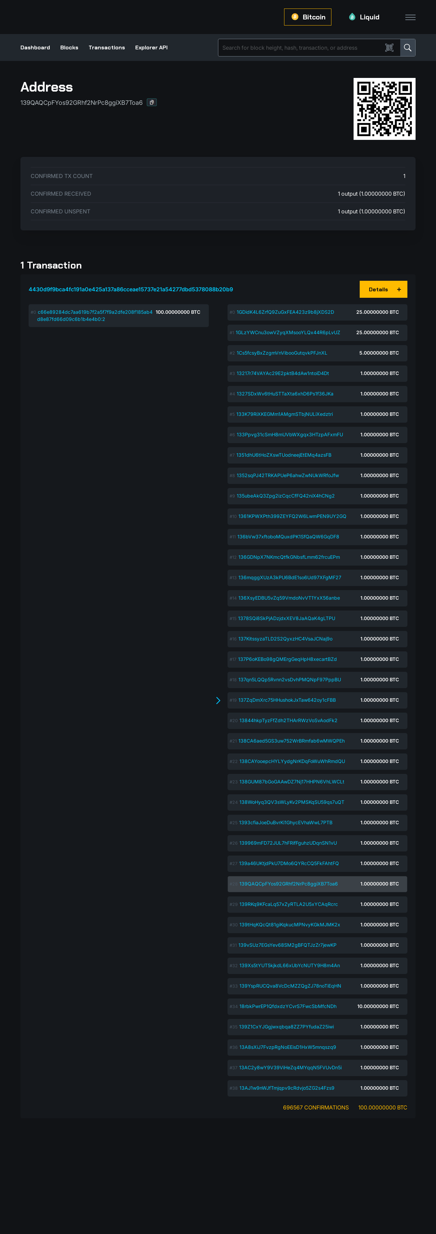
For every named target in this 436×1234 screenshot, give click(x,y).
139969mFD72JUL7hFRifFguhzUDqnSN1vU (288, 843)
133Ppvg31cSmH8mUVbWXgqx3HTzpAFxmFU (290, 434)
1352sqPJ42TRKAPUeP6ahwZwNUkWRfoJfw (288, 475)
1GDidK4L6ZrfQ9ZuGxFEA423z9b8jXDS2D (285, 312)
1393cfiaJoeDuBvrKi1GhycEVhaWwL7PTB (285, 822)
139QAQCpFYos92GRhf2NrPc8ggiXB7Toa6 (288, 884)
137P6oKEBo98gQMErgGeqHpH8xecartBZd (287, 659)
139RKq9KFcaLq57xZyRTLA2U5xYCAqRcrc (288, 904)
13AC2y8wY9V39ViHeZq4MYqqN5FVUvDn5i (290, 1067)
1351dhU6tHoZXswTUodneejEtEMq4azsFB (283, 455)
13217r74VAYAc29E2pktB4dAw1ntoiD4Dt (283, 373)
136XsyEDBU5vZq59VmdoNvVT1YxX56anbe (289, 598)
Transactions (107, 47)
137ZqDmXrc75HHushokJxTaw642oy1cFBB (287, 700)
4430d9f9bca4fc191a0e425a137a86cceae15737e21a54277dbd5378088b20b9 (131, 289)
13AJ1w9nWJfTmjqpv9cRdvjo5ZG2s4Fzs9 (286, 1088)
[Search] (301, 47)
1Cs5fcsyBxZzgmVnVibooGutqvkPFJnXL (282, 353)
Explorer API (151, 47)
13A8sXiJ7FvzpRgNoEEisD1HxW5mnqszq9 (287, 1047)
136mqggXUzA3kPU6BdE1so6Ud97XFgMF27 (289, 577)
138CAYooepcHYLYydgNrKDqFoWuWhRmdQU (292, 761)
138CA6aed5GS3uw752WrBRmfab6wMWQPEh (291, 741)
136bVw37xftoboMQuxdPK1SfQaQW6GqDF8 (288, 536)
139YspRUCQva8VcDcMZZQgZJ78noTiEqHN (290, 986)
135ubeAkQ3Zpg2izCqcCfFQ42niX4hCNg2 (286, 496)
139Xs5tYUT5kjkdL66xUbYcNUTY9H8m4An (289, 965)
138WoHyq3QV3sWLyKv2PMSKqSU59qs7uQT (291, 802)
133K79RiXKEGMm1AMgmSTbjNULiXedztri (284, 414)
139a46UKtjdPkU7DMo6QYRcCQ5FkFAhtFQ (289, 863)
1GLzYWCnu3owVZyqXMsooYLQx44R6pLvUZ (288, 332)
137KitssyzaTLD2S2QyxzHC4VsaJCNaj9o (285, 639)
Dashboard (35, 47)
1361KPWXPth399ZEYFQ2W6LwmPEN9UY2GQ (292, 516)
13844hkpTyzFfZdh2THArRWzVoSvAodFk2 (288, 720)
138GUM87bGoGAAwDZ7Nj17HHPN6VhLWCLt (291, 781)
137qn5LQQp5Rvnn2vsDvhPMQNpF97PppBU (289, 679)
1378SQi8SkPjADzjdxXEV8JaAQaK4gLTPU (286, 618)
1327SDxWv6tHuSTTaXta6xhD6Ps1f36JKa (285, 393)
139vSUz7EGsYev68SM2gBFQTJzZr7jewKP (287, 945)
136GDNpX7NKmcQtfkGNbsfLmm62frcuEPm (289, 557)
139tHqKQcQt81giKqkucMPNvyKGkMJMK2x (289, 924)
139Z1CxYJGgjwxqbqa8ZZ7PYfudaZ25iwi (286, 1026)
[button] (152, 102)
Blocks (69, 47)
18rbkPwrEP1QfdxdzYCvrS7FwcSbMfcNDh (288, 1006)
